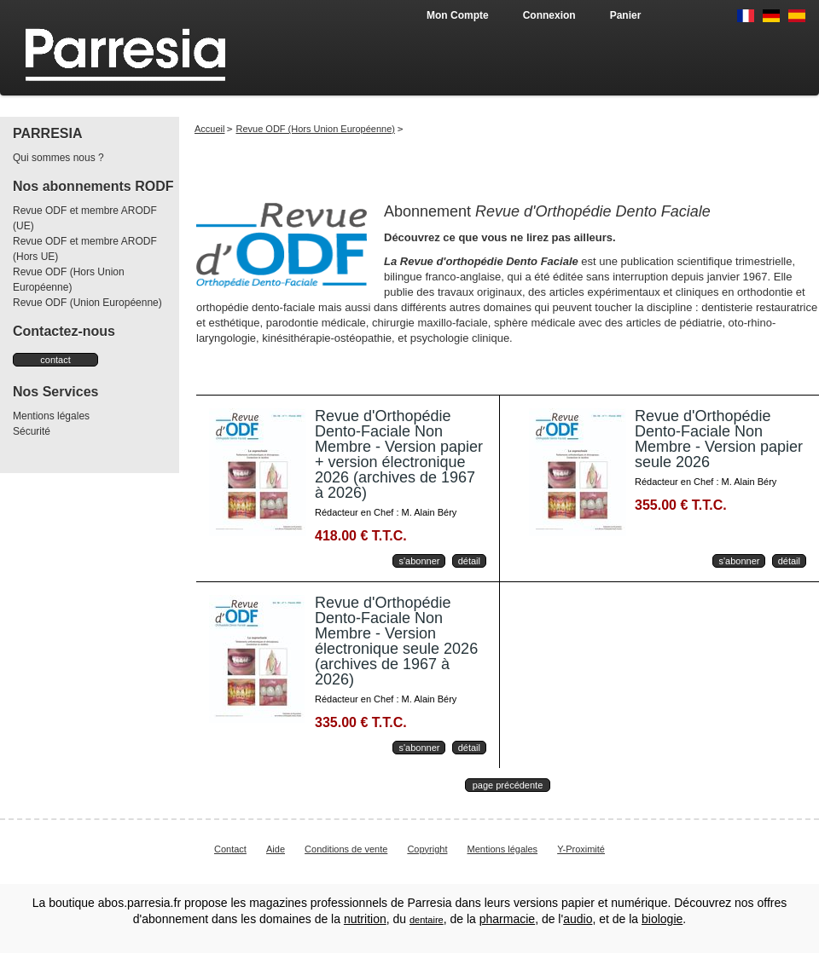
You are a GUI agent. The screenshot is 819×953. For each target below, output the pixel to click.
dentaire (427, 920)
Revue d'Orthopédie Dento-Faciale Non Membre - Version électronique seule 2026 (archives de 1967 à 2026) (396, 641)
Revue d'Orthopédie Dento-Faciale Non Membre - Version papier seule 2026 (719, 439)
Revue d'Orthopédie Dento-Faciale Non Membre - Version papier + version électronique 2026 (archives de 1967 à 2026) (399, 454)
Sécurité (31, 431)
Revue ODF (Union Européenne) (87, 303)
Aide (275, 849)
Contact (230, 849)
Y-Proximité (581, 849)
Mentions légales (51, 416)
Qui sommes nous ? (58, 158)
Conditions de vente (346, 849)
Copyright (427, 849)
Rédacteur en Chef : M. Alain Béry (385, 512)
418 (361, 535)
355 (681, 505)
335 (361, 722)
